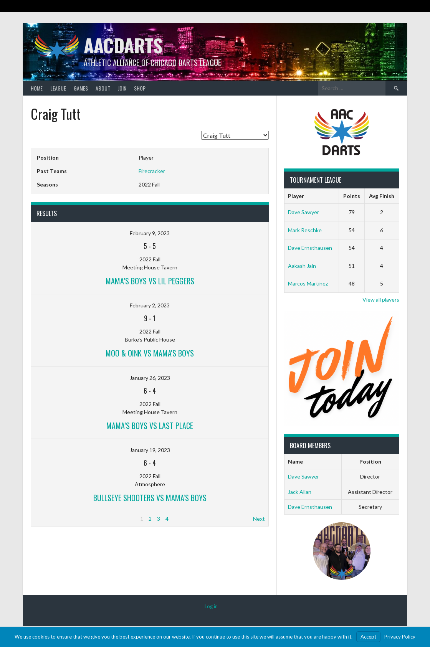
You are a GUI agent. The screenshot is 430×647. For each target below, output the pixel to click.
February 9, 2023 (150, 233)
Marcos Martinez (308, 283)
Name (295, 461)
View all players (380, 299)
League (58, 88)
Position (370, 461)
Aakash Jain (302, 265)
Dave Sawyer (303, 212)
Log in (211, 606)
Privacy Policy (399, 637)
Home (37, 88)
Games (81, 88)
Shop (140, 88)
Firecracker (152, 171)
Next (259, 518)
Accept (368, 637)
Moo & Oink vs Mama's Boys (150, 353)
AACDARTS (123, 45)
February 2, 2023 (150, 305)
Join (122, 88)
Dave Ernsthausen (310, 247)
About (103, 88)
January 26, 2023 (150, 378)
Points (351, 196)
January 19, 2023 (150, 450)
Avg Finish (381, 196)
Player (296, 196)
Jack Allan (299, 492)
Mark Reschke (305, 230)
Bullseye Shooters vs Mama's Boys (150, 497)
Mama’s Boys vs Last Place (149, 425)
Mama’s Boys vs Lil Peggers (150, 281)
